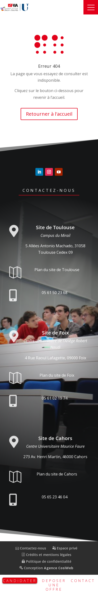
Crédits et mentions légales (46, 554)
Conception (46, 568)
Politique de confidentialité (46, 561)
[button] (90, 7)
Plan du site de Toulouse (56, 269)
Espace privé (64, 548)
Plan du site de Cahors (57, 474)
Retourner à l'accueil (49, 114)
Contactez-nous (49, 190)
